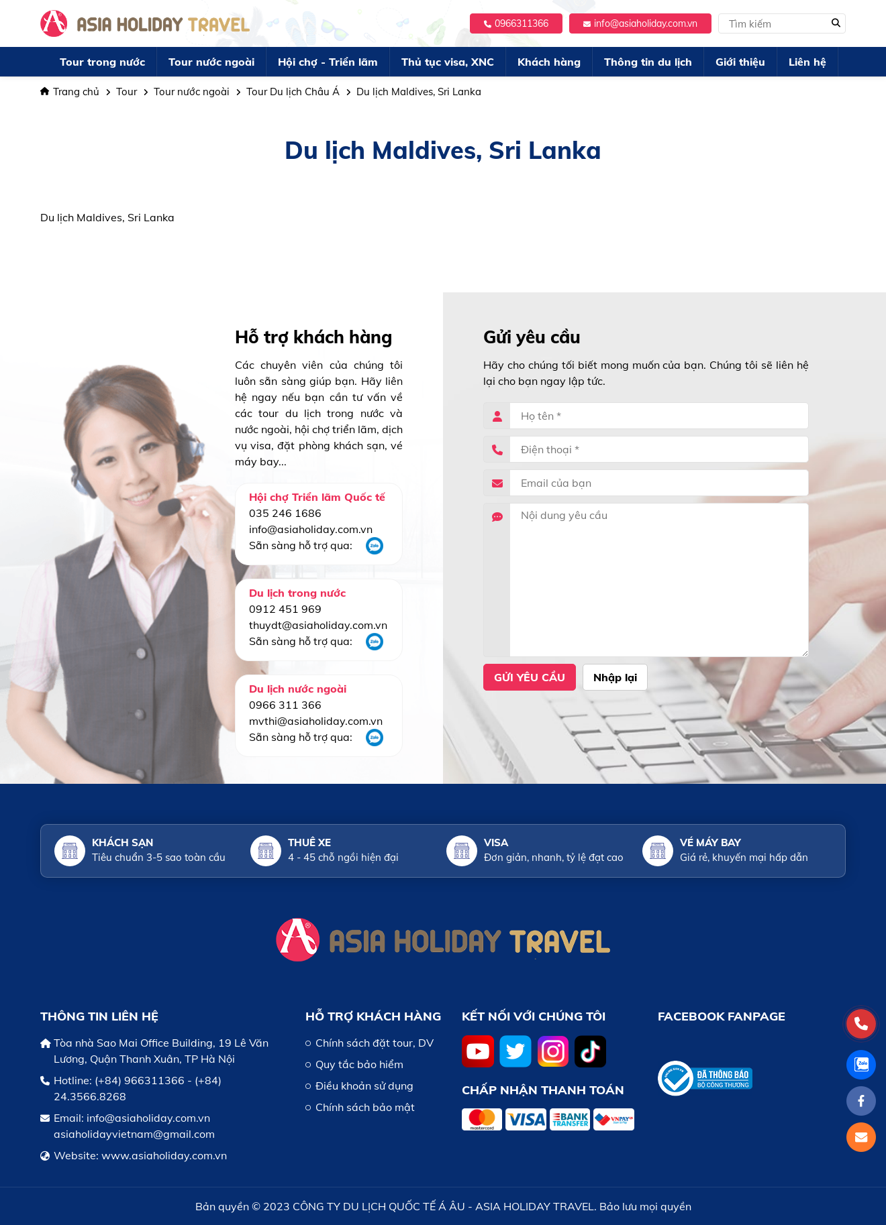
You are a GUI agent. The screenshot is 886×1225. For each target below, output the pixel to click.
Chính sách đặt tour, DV (374, 1042)
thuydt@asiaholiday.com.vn (318, 625)
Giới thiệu (740, 61)
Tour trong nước (102, 61)
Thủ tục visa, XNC (447, 61)
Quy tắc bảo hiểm (359, 1064)
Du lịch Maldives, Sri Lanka (418, 91)
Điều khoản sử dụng (364, 1085)
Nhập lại (615, 677)
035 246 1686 (285, 513)
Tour (126, 91)
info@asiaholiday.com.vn (640, 23)
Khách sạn (122, 842)
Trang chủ (69, 91)
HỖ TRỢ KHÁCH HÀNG (373, 1016)
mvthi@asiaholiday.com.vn (316, 720)
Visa (496, 842)
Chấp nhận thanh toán (543, 1090)
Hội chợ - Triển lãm (328, 61)
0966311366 (516, 23)
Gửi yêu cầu (529, 677)
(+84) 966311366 (140, 1080)
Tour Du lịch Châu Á (293, 91)
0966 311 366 (285, 704)
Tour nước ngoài (211, 61)
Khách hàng (549, 61)
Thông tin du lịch (648, 61)
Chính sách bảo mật (365, 1107)
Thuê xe (309, 842)
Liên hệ (807, 61)
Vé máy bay (710, 842)
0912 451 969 (285, 609)
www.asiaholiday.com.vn (164, 1155)
